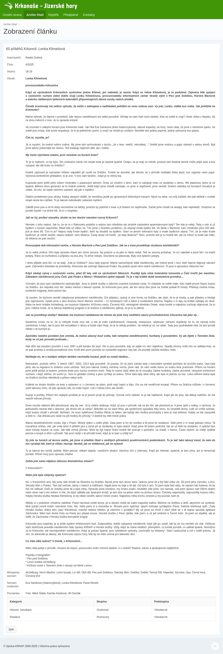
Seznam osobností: (13, 584)
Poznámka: (13, 593)
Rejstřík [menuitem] (53, 15)
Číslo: (10, 64)
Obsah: (11, 78)
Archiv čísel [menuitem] (36, 15)
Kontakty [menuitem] (89, 15)
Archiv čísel (10, 24)
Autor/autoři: (14, 57)
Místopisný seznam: (13, 574)
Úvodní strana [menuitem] (12, 15)
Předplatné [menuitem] (70, 15)
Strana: (11, 71)
